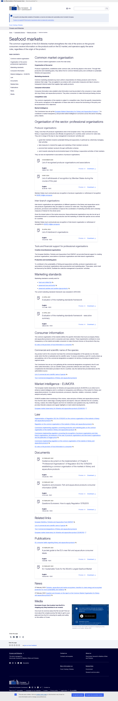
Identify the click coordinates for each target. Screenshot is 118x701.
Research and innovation (93, 672)
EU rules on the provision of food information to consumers (53, 344)
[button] (82, 169)
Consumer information (17, 71)
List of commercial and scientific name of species (50, 374)
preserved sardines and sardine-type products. (53, 288)
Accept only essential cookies (94, 695)
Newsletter (26, 663)
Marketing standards (17, 67)
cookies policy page (41, 694)
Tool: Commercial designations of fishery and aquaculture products (56, 378)
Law (11, 77)
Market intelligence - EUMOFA (20, 74)
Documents (14, 81)
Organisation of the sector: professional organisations (18, 63)
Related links (14, 84)
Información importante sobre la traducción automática (39, 20)
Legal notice (64, 690)
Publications (14, 87)
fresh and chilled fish (45, 282)
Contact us (47, 687)
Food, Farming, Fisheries (16, 25)
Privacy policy (54, 690)
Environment (89, 669)
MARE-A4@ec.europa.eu (44, 195)
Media (12, 94)
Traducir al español (18, 20)
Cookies (45, 690)
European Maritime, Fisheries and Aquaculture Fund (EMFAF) (54, 522)
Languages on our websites (33, 690)
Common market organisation (19, 58)
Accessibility (73, 690)
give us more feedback (30, 645)
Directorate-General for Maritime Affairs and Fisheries (97, 657)
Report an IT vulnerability (16, 690)
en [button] (68, 8)
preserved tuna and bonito (47, 285)
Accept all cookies (78, 695)
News (12, 91)
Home (10, 32)
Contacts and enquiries (66, 656)
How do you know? (31, 1)
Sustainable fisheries (20, 32)
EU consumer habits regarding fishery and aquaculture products (55, 542)
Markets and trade (31, 32)
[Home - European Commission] (21, 8)
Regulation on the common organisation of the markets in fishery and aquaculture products (63, 424)
